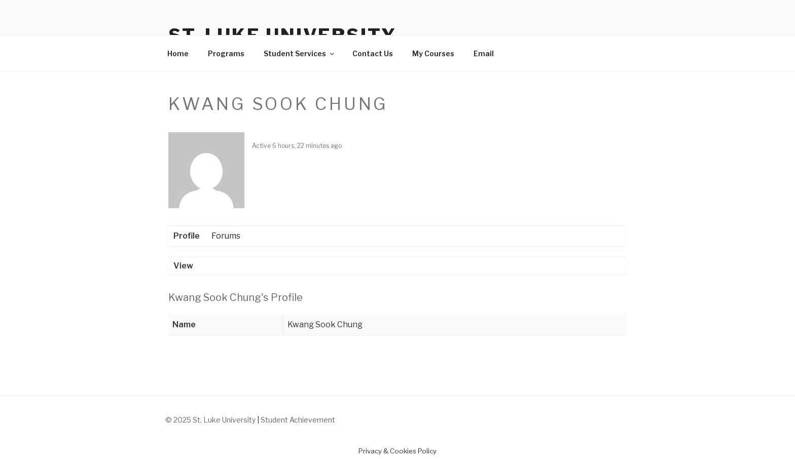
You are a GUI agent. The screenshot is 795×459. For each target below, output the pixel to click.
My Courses (433, 53)
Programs (226, 53)
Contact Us (372, 53)
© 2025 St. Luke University (211, 419)
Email (484, 53)
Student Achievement (298, 419)
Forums (225, 236)
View (183, 266)
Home (178, 53)
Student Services (300, 53)
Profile (186, 236)
